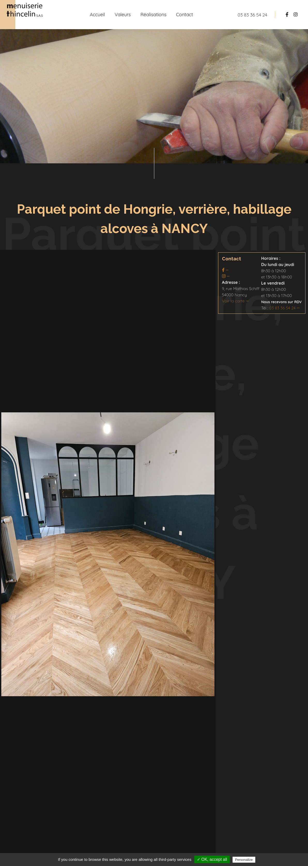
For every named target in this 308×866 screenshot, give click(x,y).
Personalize (244, 860)
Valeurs (123, 15)
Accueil (97, 15)
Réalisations (153, 15)
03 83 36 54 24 (282, 307)
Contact (184, 15)
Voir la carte (233, 300)
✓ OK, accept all (212, 859)
